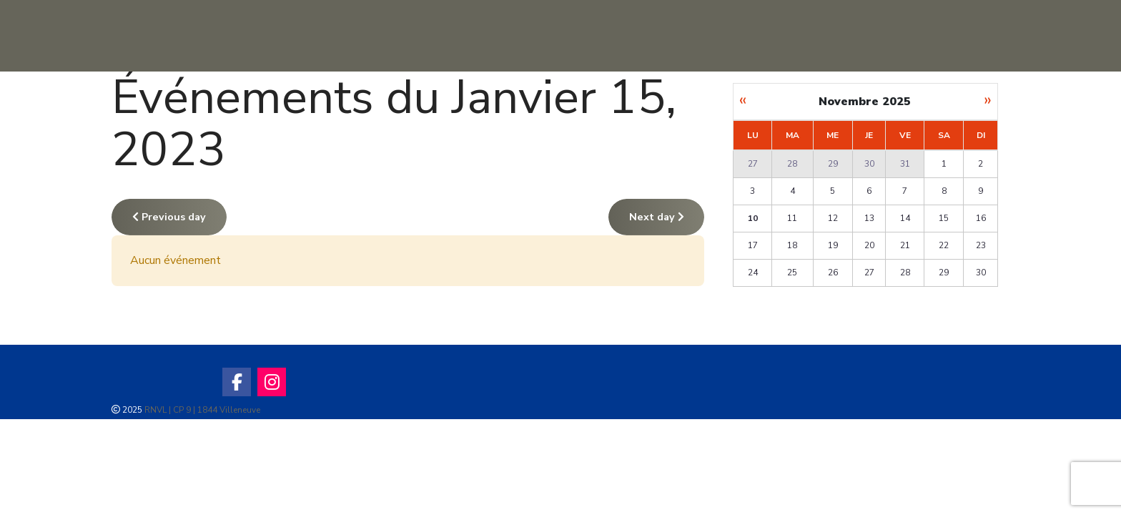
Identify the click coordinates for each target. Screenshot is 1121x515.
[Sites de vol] (474, 35)
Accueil (296, 35)
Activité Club (663, 35)
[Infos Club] (588, 35)
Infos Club (539, 35)
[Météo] (806, 35)
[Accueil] (350, 35)
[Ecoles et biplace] (964, 35)
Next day (656, 217)
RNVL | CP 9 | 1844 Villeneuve (202, 410)
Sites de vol (420, 35)
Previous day (169, 217)
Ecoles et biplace (894, 35)
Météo (772, 35)
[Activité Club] (721, 35)
